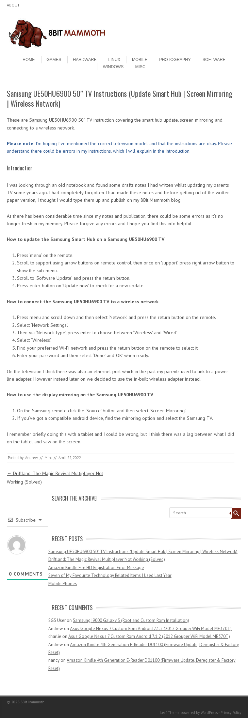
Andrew (31, 457)
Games (54, 59)
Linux (114, 59)
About (13, 4)
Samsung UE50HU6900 (53, 120)
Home (28, 59)
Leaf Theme (170, 712)
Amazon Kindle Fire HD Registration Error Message (96, 567)
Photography (175, 59)
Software (214, 59)
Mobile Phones (62, 583)
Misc (140, 66)
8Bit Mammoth (32, 702)
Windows (113, 66)
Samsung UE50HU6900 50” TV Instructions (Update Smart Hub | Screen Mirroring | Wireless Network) (142, 551)
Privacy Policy (230, 712)
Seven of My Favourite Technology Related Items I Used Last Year (109, 575)
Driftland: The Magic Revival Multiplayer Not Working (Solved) (106, 559)
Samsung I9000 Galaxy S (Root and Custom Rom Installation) (131, 620)
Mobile (139, 59)
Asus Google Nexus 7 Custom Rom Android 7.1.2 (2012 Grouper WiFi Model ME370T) (151, 628)
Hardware (85, 59)
